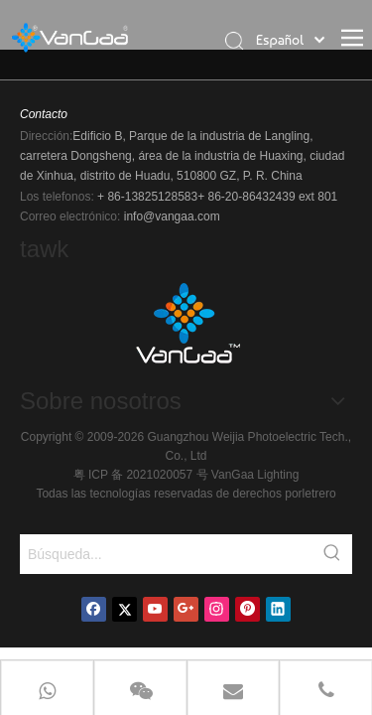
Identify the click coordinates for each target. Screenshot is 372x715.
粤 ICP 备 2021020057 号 (142, 475)
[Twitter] (124, 609)
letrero (319, 493)
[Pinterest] (247, 609)
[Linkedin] (278, 609)
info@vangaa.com (172, 216)
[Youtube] (155, 609)
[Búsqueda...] (166, 554)
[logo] (186, 329)
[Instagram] (216, 609)
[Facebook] (93, 609)
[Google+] (186, 609)
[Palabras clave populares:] (332, 554)
